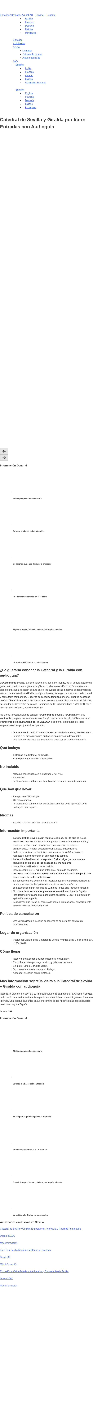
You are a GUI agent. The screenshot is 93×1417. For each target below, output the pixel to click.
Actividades (15, 15)
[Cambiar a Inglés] (57, 68)
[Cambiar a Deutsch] (28, 25)
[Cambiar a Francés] (57, 72)
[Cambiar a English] (27, 18)
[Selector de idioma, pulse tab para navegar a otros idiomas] (49, 15)
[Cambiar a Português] (29, 33)
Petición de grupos (32, 54)
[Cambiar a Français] (28, 22)
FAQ (30, 15)
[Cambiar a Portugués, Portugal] (57, 82)
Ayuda (25, 15)
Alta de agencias (31, 57)
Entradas (4, 15)
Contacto (27, 50)
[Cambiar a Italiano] (27, 29)
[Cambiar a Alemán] (57, 75)
